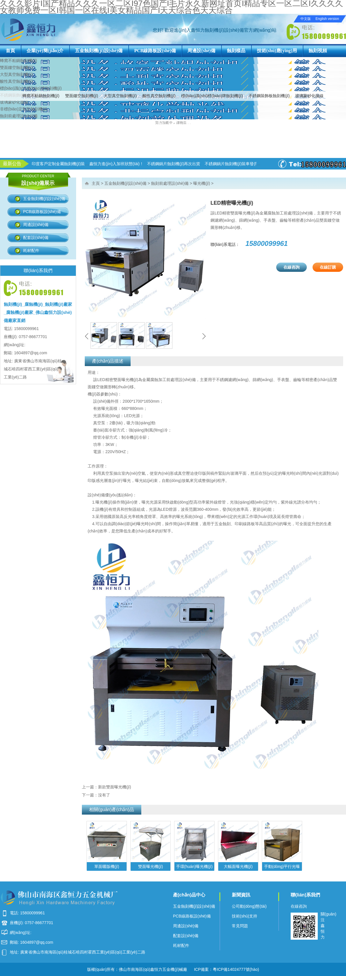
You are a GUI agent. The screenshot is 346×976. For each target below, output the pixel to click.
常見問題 (240, 926)
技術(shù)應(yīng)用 (277, 50)
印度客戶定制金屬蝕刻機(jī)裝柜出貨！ (66, 163)
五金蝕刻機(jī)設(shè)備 (99, 50)
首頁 (10, 50)
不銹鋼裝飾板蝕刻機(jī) (269, 95)
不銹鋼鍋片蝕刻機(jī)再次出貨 (173, 163)
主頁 (96, 183)
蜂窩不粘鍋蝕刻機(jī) (40, 95)
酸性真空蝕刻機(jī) (158, 95)
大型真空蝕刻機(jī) (120, 95)
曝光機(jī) (201, 183)
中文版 (305, 19)
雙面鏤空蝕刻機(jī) (81, 95)
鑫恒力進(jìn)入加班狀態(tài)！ (116, 163)
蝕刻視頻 (318, 50)
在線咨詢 (291, 267)
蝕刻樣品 (236, 50)
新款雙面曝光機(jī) (114, 787)
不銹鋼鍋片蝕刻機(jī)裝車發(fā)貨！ (236, 163)
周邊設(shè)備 (201, 50)
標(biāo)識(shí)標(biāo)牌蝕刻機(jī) (212, 95)
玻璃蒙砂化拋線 (309, 95)
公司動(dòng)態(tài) (249, 906)
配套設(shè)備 (35, 237)
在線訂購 (328, 267)
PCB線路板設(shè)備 (155, 50)
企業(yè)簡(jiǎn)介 (45, 50)
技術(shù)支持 (244, 916)
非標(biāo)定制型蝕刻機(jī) (23, 109)
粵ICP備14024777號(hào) (236, 969)
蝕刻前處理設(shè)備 (18, 116)
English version (327, 19)
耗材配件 (31, 250)
